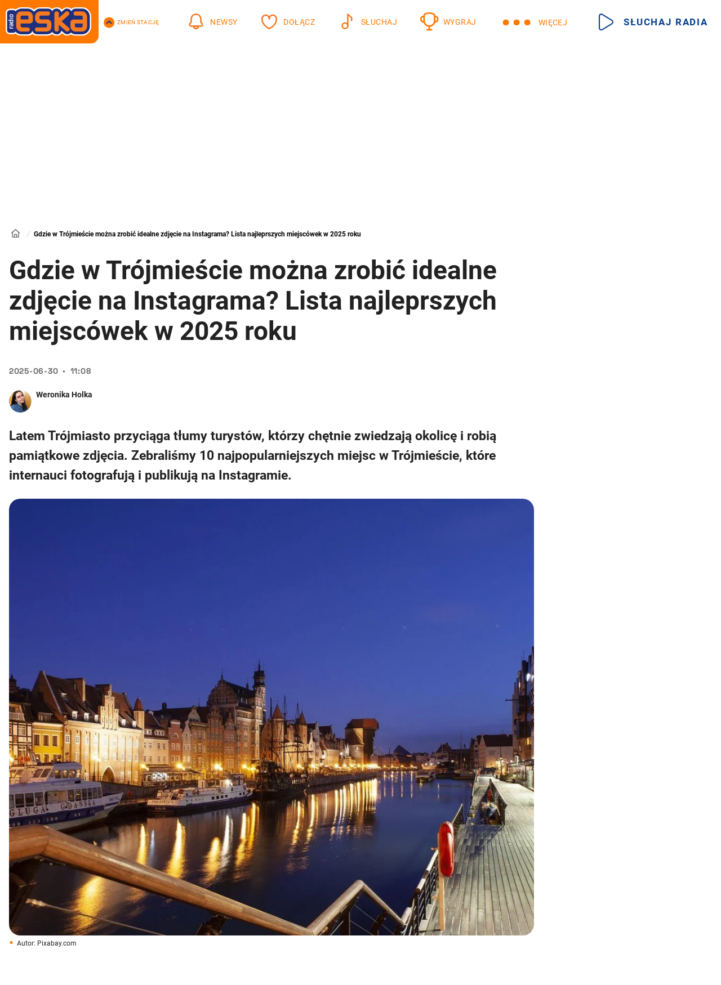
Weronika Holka (64, 394)
